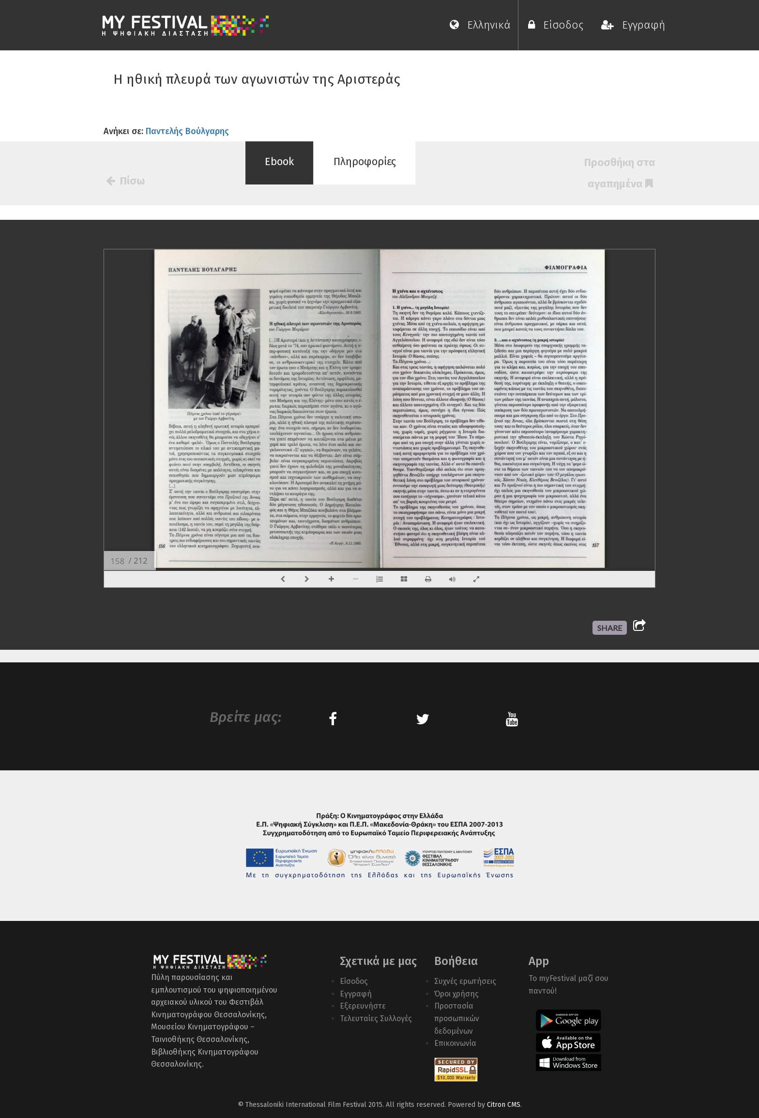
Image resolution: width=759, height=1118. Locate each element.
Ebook (279, 161)
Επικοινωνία (455, 1043)
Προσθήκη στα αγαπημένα (619, 173)
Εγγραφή (633, 24)
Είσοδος (558, 24)
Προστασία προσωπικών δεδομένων (456, 1018)
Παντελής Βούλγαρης (187, 131)
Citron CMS (503, 1105)
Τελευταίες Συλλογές (376, 1018)
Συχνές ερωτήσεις (465, 981)
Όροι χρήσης (456, 993)
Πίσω (125, 180)
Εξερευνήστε (363, 1006)
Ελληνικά (480, 24)
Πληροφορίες (365, 161)
